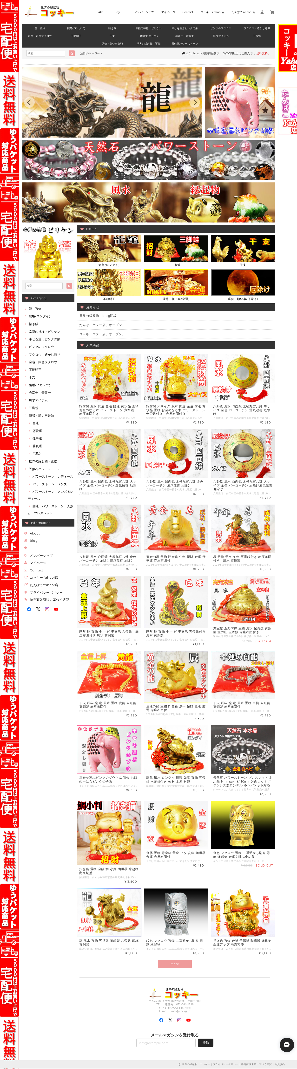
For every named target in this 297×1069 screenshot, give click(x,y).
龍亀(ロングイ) (76, 28)
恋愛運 (37, 431)
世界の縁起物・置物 (148, 43)
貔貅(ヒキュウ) (149, 36)
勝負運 (37, 446)
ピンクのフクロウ (220, 28)
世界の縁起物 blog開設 (98, 316)
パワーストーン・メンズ (50, 484)
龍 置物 (40, 28)
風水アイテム (221, 36)
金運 (36, 423)
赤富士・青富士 (184, 36)
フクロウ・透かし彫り (257, 28)
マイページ (168, 12)
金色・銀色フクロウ (40, 36)
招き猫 (112, 28)
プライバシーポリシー (46, 592)
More (175, 964)
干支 (112, 36)
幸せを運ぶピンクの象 (185, 28)
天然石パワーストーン (185, 43)
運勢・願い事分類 (112, 43)
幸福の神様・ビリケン (148, 28)
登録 (206, 1043)
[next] (194, 102)
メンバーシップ (144, 12)
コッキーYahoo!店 (212, 12)
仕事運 (37, 438)
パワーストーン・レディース (53, 476)
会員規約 (280, 1064)
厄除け (37, 453)
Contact (188, 12)
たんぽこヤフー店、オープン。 (102, 325)
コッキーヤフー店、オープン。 (102, 334)
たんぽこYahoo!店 (243, 12)
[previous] (29, 102)
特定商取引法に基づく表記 (49, 600)
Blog (117, 12)
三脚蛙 (257, 36)
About (102, 12)
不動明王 (76, 36)
